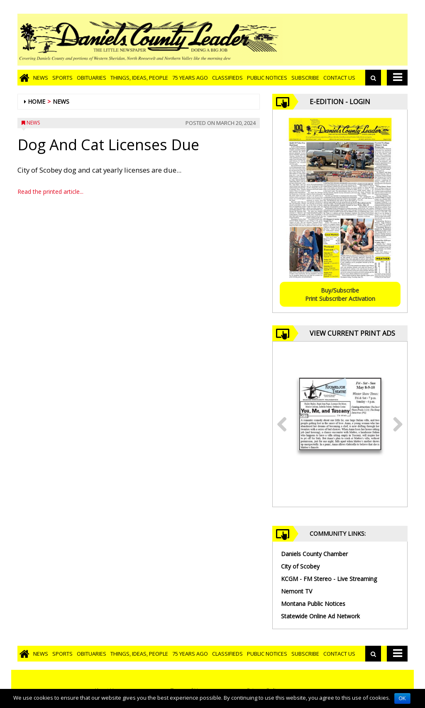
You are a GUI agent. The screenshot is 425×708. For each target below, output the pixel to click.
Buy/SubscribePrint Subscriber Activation (340, 294)
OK (402, 698)
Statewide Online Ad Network (320, 616)
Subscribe (305, 77)
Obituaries (91, 77)
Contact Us (339, 77)
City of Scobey (300, 566)
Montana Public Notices (313, 604)
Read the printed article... (50, 191)
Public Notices (267, 77)
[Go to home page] (24, 77)
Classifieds (227, 77)
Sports (62, 77)
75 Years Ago (190, 77)
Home (36, 101)
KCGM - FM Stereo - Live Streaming (329, 579)
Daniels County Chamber (314, 554)
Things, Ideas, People (139, 77)
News (40, 77)
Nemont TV (296, 591)
